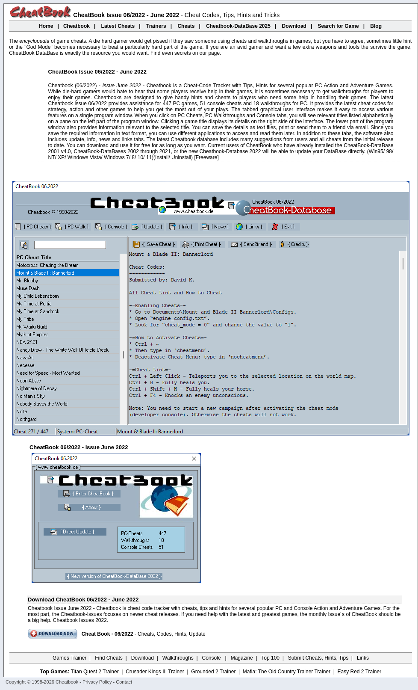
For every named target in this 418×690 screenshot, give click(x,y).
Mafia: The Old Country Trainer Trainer (286, 672)
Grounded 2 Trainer (213, 672)
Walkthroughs (178, 658)
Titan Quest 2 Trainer (94, 672)
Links (363, 658)
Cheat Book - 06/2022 (107, 634)
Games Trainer (69, 658)
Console (212, 658)
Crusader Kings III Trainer (155, 672)
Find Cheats (109, 658)
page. (214, 53)
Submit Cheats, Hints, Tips (318, 658)
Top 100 (270, 658)
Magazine (242, 658)
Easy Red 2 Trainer (359, 672)
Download (142, 658)
